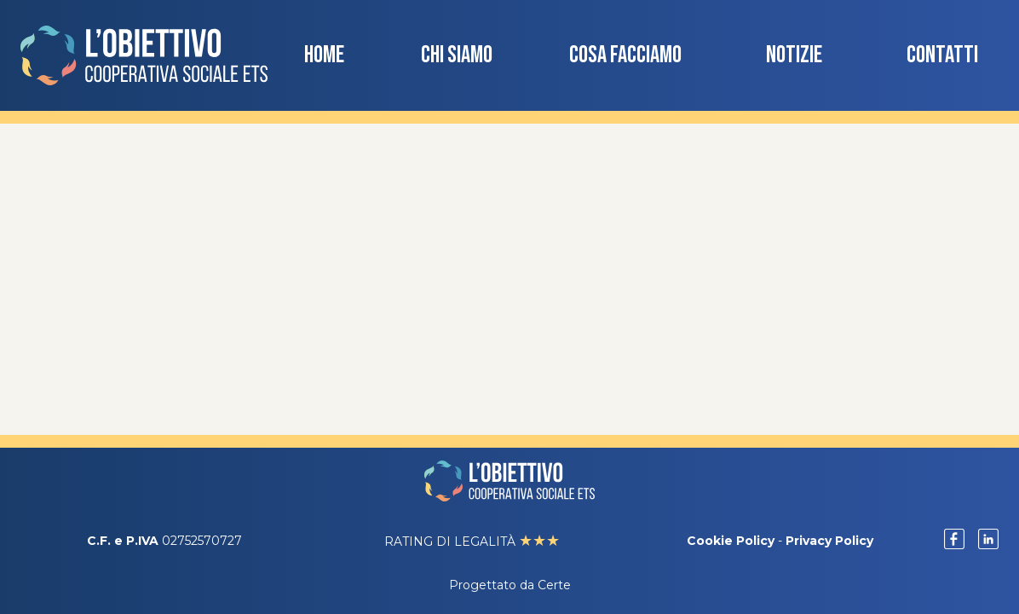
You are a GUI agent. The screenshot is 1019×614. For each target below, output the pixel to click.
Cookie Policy (730, 540)
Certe (554, 585)
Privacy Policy (829, 540)
